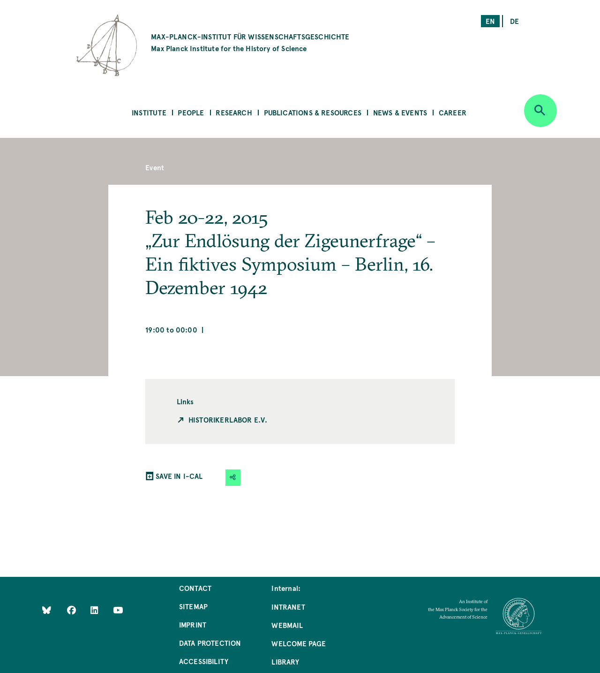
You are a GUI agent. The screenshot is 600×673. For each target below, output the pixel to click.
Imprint (192, 624)
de (514, 21)
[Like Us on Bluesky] (46, 609)
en (490, 21)
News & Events (400, 112)
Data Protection (210, 643)
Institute (149, 112)
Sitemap (193, 606)
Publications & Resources (312, 112)
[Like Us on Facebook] (72, 609)
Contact (195, 588)
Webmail (286, 625)
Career (452, 112)
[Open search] (540, 110)
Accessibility (203, 661)
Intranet (288, 607)
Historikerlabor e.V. (228, 419)
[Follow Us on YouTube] (118, 609)
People (191, 112)
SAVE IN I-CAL (179, 476)
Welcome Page (298, 643)
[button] (232, 477)
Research (234, 112)
